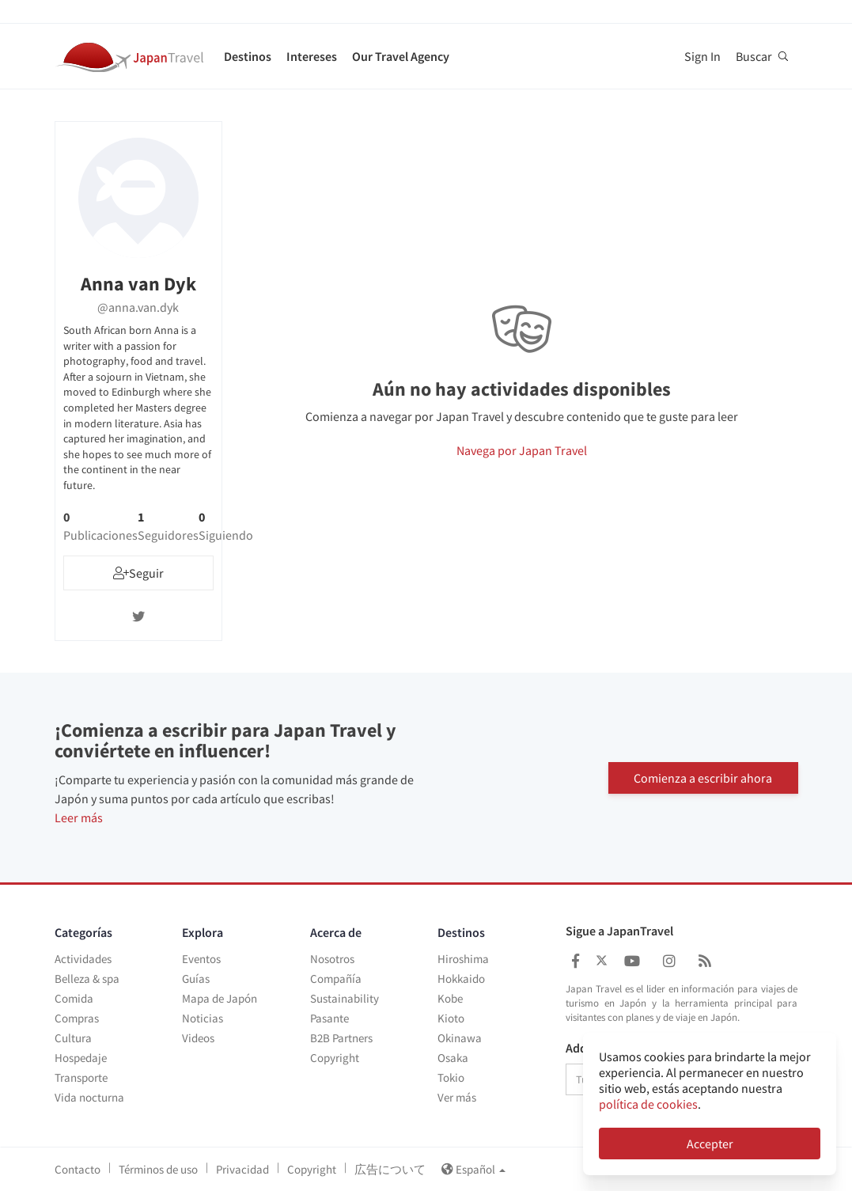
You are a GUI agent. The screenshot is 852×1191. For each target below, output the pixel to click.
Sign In (702, 56)
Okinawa (459, 1037)
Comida (74, 998)
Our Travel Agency (400, 56)
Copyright (334, 1057)
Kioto (450, 1018)
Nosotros (332, 958)
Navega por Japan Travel (521, 450)
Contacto (77, 1169)
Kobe (450, 998)
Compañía (336, 978)
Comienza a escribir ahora (703, 777)
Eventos (201, 958)
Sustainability (344, 998)
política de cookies (648, 1104)
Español (473, 1169)
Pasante (329, 1018)
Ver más (456, 1097)
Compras (77, 1018)
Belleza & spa (87, 978)
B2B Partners (341, 1037)
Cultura (73, 1037)
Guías (196, 978)
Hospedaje (81, 1057)
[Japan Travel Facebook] (575, 961)
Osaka (452, 1057)
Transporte (81, 1077)
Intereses (311, 56)
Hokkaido (461, 978)
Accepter (710, 1143)
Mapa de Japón (219, 998)
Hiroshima (463, 958)
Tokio (450, 1077)
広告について (390, 1169)
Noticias (202, 1018)
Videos (198, 1037)
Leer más (79, 817)
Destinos (247, 56)
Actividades (83, 958)
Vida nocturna (89, 1097)
